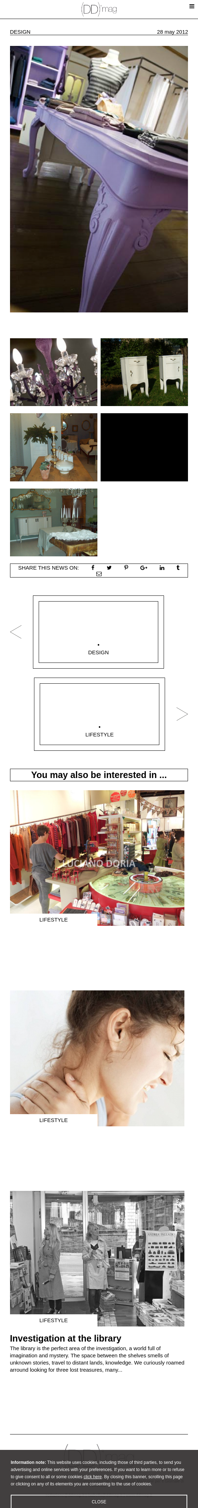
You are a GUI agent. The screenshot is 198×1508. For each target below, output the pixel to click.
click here (92, 1483)
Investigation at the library (65, 1338)
